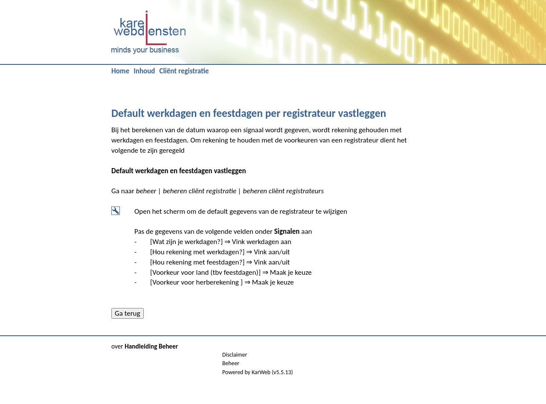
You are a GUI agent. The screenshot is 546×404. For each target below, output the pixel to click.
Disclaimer (234, 354)
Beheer (230, 363)
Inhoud (144, 71)
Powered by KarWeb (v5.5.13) (257, 372)
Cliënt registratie (184, 71)
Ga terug (127, 313)
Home (120, 71)
